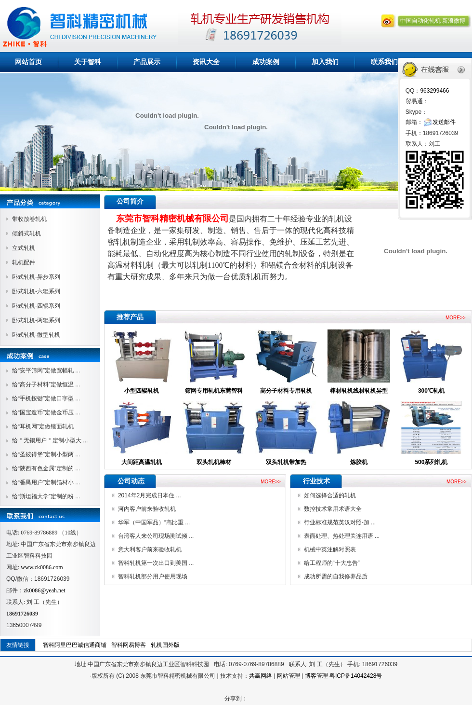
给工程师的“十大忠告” (332, 563)
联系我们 (384, 62)
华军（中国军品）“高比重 (151, 522)
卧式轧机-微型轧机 (36, 334)
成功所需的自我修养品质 (335, 576)
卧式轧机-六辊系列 (36, 291)
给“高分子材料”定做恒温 (43, 384)
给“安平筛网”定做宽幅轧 (43, 370)
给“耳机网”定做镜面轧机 (43, 426)
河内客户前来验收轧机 (147, 509)
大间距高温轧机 (141, 462)
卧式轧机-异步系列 (36, 277)
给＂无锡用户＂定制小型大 (47, 440)
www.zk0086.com (42, 567)
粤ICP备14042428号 (355, 675)
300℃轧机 (431, 390)
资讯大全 (206, 62)
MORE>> (456, 317)
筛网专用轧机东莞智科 (214, 390)
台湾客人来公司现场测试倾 (153, 536)
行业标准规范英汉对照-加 (337, 522)
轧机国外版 (165, 645)
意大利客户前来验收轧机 (150, 549)
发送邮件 (444, 122)
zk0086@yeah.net (45, 590)
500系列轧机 (431, 462)
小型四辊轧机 (141, 390)
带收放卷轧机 (29, 219)
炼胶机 (358, 462)
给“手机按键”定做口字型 (43, 398)
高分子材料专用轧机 (286, 390)
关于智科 (87, 62)
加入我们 (325, 62)
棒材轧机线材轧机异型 (359, 390)
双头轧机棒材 (214, 462)
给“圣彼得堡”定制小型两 (43, 454)
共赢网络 (260, 675)
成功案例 (265, 62)
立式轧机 (23, 248)
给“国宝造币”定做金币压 (43, 412)
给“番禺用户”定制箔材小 (43, 482)
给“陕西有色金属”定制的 (43, 468)
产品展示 (146, 62)
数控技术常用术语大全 (333, 509)
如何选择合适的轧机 (330, 495)
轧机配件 (23, 262)
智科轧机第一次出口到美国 (153, 563)
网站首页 (28, 62)
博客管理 (316, 675)
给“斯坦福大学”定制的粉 (43, 496)
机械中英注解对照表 (330, 549)
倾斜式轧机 (26, 233)
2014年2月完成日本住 (147, 495)
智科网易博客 (128, 645)
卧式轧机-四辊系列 (36, 305)
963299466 (434, 90)
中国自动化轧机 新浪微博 (432, 20)
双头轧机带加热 (286, 462)
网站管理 (288, 675)
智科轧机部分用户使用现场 (152, 576)
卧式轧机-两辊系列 (36, 320)
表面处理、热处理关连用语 (339, 536)
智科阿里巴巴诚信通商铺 (74, 645)
